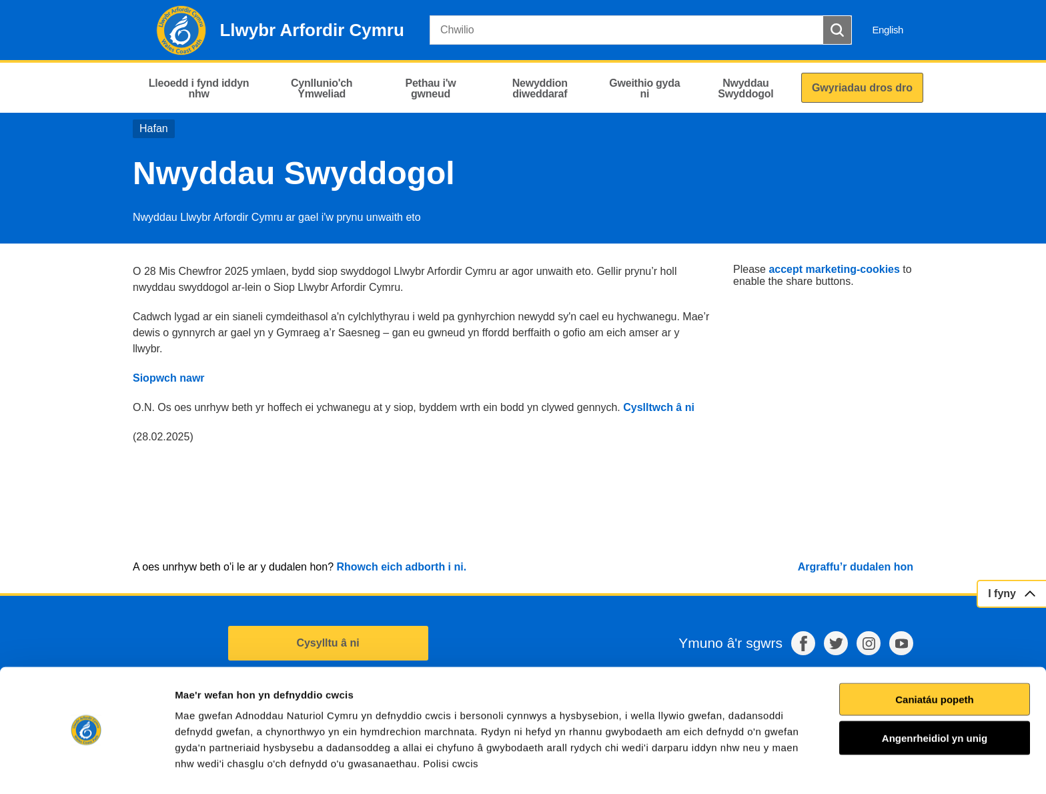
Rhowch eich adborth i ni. (401, 566)
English (887, 29)
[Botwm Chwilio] (837, 30)
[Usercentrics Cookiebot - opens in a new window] (86, 768)
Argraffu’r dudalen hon (855, 566)
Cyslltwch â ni (658, 407)
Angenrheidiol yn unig (934, 699)
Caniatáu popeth (934, 660)
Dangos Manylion (760, 767)
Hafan (153, 128)
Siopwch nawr (170, 378)
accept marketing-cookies (834, 269)
